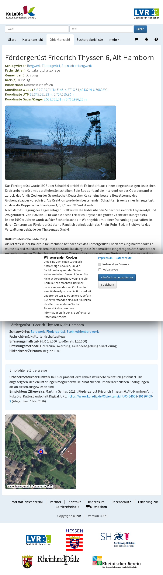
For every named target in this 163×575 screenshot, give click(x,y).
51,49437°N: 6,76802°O (92, 89)
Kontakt (75, 502)
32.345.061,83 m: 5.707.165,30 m (52, 94)
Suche (140, 29)
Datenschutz (121, 502)
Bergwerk (34, 65)
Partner (55, 502)
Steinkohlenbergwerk (77, 65)
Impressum (96, 502)
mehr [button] (114, 39)
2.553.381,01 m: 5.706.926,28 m (65, 99)
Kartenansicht (32, 39)
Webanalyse (108, 270)
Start (12, 39)
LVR (78, 516)
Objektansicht (60, 39)
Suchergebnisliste (90, 39)
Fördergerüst (51, 65)
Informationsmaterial (27, 502)
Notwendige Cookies (113, 264)
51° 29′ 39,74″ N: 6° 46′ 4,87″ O (54, 89)
